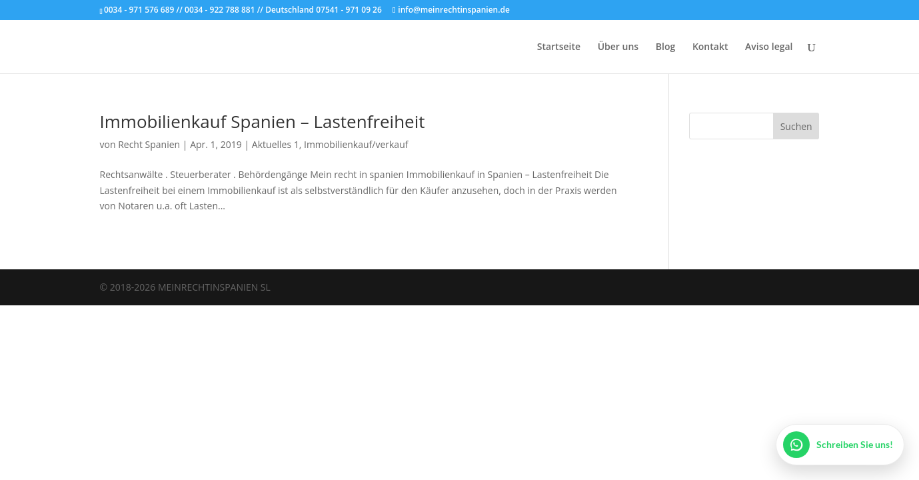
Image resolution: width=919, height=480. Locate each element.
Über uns (618, 47)
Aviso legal (768, 47)
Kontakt (710, 47)
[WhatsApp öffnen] (840, 444)
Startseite (558, 47)
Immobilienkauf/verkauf (356, 144)
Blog (665, 47)
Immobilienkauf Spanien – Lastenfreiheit (262, 121)
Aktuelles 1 (275, 144)
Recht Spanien (149, 144)
